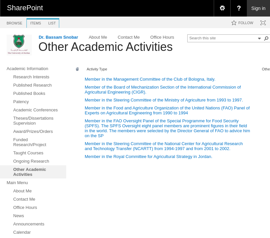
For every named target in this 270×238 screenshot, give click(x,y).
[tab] (14, 22)
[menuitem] (222, 8)
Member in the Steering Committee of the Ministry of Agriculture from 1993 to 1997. (164, 100)
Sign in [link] (258, 8)
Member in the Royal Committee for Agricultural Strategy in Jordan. (148, 156)
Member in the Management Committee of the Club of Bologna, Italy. (150, 79)
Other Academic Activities (105, 47)
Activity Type (97, 69)
